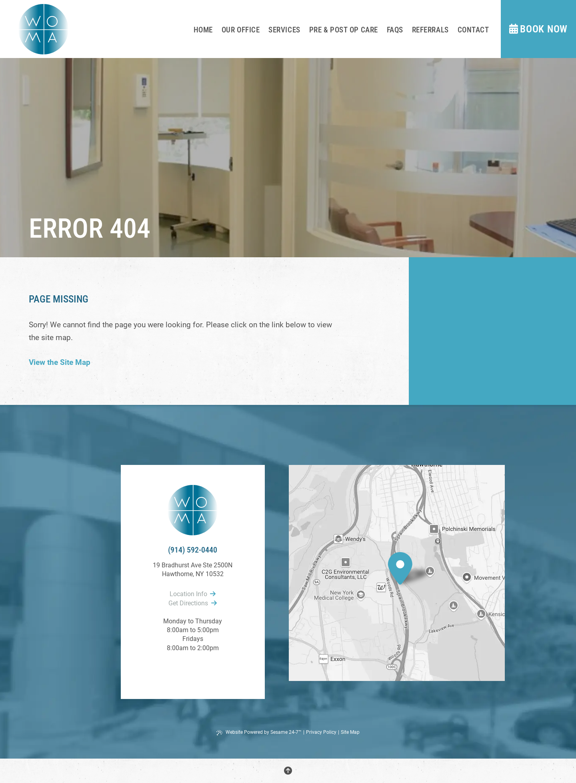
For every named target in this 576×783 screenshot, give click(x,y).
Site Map (350, 732)
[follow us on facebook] (183, 670)
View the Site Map (59, 362)
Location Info (193, 594)
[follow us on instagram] (202, 670)
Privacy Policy (321, 732)
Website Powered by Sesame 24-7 (259, 732)
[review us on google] (193, 670)
